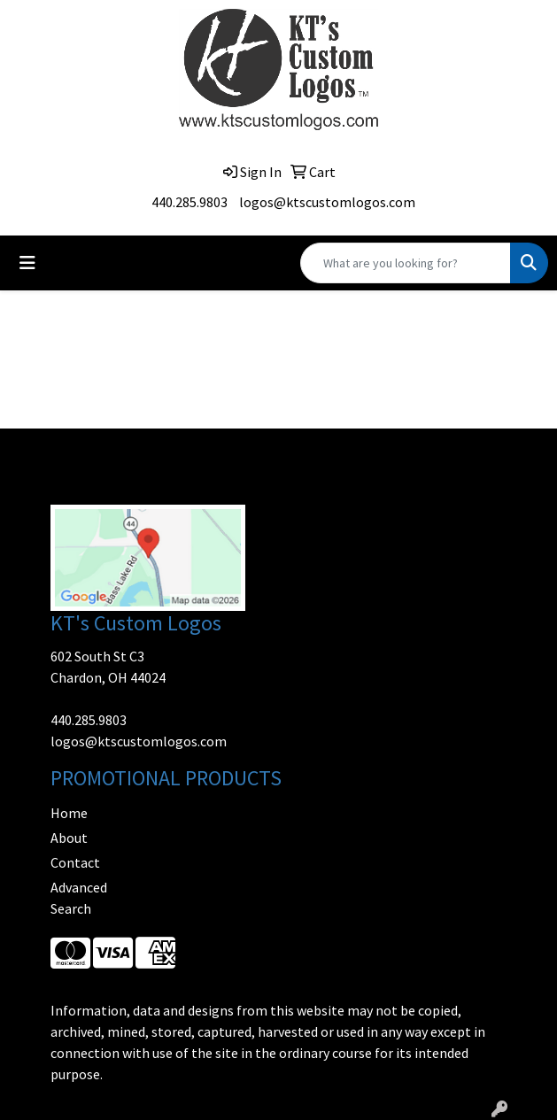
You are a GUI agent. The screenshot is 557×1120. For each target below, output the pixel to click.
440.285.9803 (189, 202)
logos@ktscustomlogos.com (327, 202)
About (69, 837)
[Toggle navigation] (27, 263)
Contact (75, 862)
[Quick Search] (405, 263)
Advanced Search (78, 897)
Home (69, 813)
